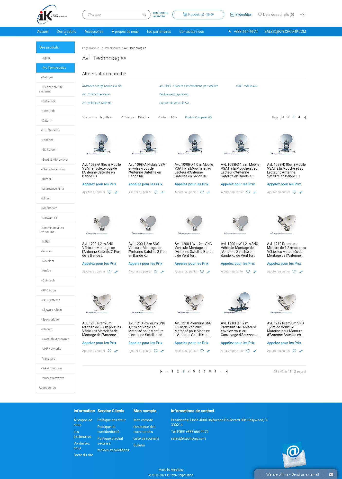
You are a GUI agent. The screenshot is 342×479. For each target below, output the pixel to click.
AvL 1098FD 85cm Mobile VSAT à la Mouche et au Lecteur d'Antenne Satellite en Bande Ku (286, 170)
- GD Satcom (48, 149)
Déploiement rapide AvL (174, 94)
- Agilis (44, 58)
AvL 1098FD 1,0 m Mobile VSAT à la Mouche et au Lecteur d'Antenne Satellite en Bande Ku (194, 170)
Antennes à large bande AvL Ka (102, 86)
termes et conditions (113, 450)
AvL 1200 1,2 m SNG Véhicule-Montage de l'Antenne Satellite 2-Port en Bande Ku (147, 249)
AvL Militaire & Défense (96, 103)
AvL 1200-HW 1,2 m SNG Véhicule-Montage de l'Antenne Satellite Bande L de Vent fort (194, 249)
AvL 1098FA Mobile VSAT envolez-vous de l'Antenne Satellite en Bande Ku (147, 170)
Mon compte (143, 420)
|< (282, 117)
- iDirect (45, 179)
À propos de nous (125, 31)
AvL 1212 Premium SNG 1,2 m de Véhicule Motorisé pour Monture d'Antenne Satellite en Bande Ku (285, 331)
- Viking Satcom (50, 368)
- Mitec (44, 198)
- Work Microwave (51, 378)
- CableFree (47, 101)
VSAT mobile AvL (247, 86)
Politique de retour (112, 420)
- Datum (45, 120)
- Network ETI (48, 218)
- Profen (45, 271)
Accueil (42, 31)
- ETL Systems (49, 130)
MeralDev (177, 469)
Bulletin (139, 445)
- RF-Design (47, 290)
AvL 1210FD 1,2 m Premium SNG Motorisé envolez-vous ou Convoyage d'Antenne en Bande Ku (240, 331)
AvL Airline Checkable (95, 94)
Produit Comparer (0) (198, 117)
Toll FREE (189, 432)
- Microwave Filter (51, 188)
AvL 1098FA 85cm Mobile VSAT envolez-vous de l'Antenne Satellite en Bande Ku (101, 170)
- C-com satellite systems (51, 89)
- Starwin (45, 329)
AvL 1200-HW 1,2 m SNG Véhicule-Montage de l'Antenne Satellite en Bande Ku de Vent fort (239, 249)
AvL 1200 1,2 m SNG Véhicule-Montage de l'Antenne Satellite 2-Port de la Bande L (101, 249)
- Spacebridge (49, 319)
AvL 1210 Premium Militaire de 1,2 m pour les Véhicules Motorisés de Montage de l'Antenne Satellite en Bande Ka (286, 251)
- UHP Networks (50, 348)
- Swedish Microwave (54, 339)
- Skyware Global (51, 310)
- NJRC (44, 241)
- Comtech (47, 111)
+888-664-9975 (243, 31)
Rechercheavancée (160, 14)
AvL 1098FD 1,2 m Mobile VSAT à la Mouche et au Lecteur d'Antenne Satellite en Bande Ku (240, 170)
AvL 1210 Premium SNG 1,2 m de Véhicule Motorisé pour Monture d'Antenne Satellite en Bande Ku (193, 331)
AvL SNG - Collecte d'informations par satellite (188, 86)
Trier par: (127, 117)
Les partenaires (159, 31)
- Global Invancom (52, 169)
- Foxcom (46, 140)
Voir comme (89, 117)
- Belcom (46, 77)
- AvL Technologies (52, 67)
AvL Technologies (135, 48)
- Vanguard (47, 358)
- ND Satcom (48, 208)
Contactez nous (192, 31)
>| (305, 117)
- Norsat (45, 251)
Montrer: (162, 117)
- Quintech (47, 280)
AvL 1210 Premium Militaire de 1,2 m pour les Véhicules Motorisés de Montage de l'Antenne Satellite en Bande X (101, 331)
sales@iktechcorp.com (285, 31)
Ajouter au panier (93, 192)
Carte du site (83, 455)
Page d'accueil (91, 48)
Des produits (66, 31)
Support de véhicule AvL (174, 103)
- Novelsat (46, 261)
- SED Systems (49, 300)
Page (275, 117)
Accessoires (94, 31)
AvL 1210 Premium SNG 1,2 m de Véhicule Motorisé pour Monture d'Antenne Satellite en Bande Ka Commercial (146, 331)
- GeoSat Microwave (53, 159)
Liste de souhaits (146, 438)
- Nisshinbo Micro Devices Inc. (51, 230)
